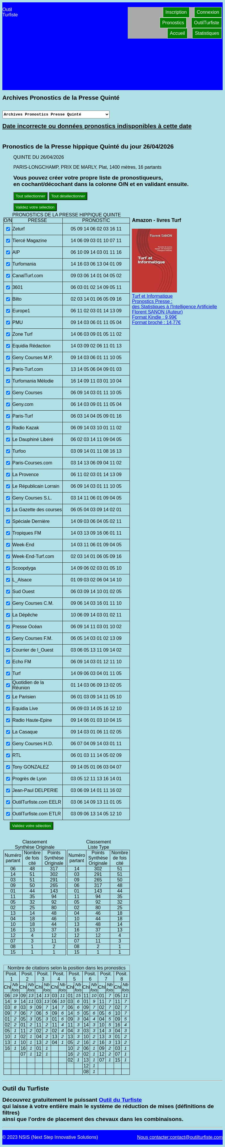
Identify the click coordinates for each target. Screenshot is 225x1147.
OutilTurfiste (206, 22)
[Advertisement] (73, 46)
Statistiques (207, 33)
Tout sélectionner (30, 196)
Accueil (177, 33)
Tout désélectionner (68, 196)
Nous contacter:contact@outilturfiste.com (180, 1137)
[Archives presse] (56, 114)
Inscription (176, 12)
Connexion (208, 12)
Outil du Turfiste (120, 1100)
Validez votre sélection (35, 207)
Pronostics (173, 22)
